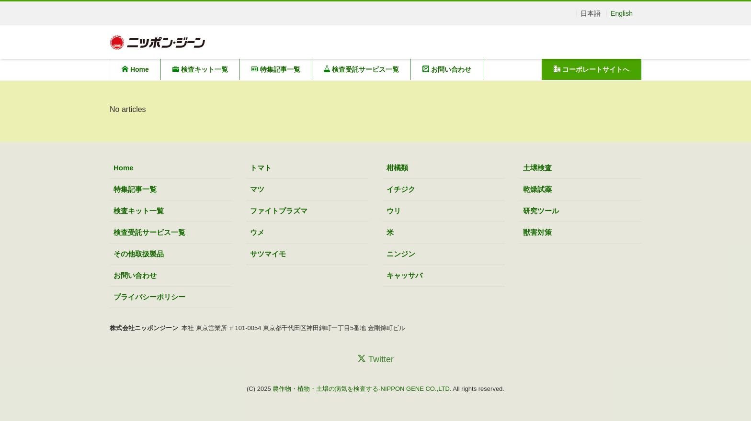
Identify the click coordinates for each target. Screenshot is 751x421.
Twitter (375, 359)
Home (135, 69)
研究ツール (541, 211)
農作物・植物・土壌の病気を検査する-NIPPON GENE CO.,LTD (361, 388)
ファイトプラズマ (278, 211)
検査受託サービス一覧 (361, 69)
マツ (257, 189)
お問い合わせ (446, 69)
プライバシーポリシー (149, 297)
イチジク (401, 189)
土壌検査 (537, 168)
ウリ (394, 211)
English (622, 13)
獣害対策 (537, 232)
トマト (261, 168)
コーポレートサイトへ (591, 69)
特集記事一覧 (275, 69)
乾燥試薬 (537, 189)
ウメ (257, 232)
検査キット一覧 (200, 69)
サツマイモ (268, 254)
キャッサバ (404, 275)
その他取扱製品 (139, 254)
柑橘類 (397, 168)
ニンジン (401, 254)
